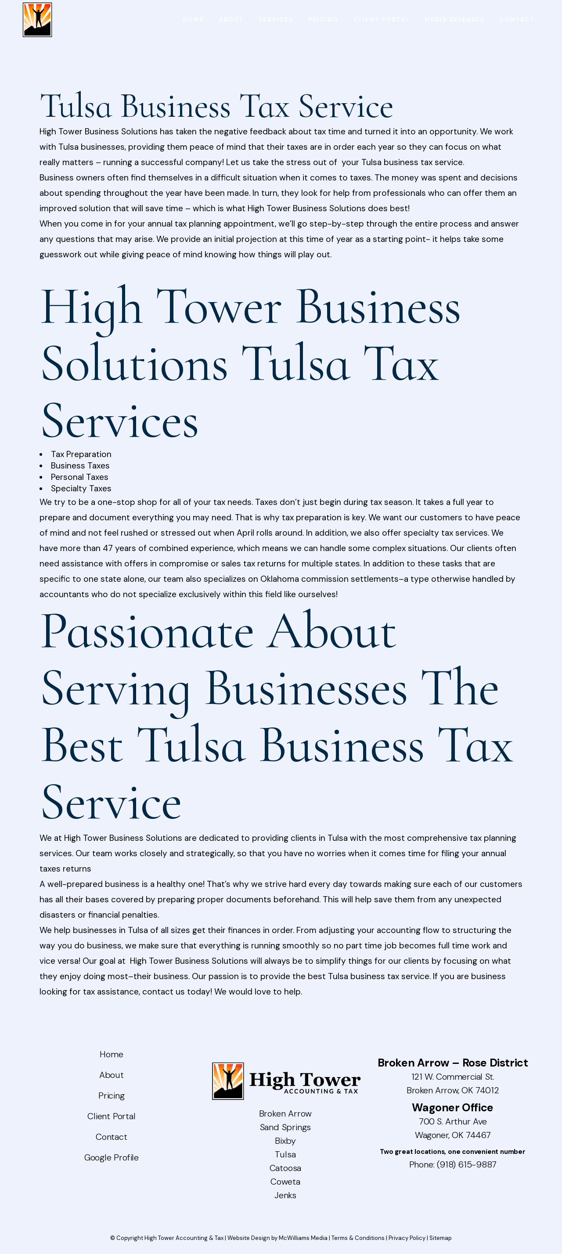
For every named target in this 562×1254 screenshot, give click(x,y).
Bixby (285, 1140)
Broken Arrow (285, 1113)
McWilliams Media (303, 1238)
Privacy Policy (407, 1238)
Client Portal (111, 1116)
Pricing (111, 1095)
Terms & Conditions (358, 1238)
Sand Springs (285, 1127)
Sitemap (440, 1238)
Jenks (285, 1195)
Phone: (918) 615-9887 (453, 1164)
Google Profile (111, 1157)
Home (111, 1054)
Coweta (285, 1181)
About (111, 1075)
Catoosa (286, 1168)
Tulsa (285, 1154)
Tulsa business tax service (378, 976)
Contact (111, 1136)
